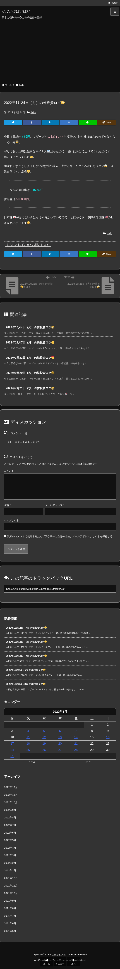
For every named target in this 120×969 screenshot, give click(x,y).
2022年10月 (11, 802)
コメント (9, 470)
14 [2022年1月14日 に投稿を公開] (76, 737)
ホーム (8, 85)
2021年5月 (10, 931)
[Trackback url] (60, 589)
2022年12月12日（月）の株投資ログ (26, 656)
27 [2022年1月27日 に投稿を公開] (60, 750)
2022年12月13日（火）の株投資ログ (26, 641)
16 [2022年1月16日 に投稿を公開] (108, 737)
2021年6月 (10, 923)
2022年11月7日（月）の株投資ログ (30, 342)
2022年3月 (10, 855)
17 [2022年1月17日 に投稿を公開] (12, 743)
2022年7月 (10, 825)
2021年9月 (10, 900)
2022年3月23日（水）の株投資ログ (30, 357)
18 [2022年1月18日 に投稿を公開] (28, 743)
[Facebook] (32, 122)
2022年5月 (10, 840)
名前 (7, 505)
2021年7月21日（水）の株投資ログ (30, 388)
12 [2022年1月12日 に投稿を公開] (44, 737)
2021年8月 (10, 908)
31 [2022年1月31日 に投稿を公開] (12, 756)
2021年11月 (11, 885)
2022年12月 (11, 787)
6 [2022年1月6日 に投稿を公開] (60, 731)
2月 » (88, 761)
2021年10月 (11, 893)
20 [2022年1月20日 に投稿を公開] (60, 743)
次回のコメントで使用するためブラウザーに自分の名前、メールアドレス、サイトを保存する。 (61, 536)
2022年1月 (10, 870)
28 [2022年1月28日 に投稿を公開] (76, 750)
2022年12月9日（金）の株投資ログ (25, 670)
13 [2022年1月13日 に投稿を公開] (60, 737)
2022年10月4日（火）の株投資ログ (30, 327)
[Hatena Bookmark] (69, 122)
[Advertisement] (60, 52)
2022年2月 (10, 862)
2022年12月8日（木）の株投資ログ (25, 684)
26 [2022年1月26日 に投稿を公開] (44, 750)
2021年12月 (11, 878)
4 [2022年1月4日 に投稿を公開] (28, 731)
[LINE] (88, 122)
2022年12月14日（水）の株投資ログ (26, 627)
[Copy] (106, 122)
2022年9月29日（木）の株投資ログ (30, 372)
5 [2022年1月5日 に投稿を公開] (44, 731)
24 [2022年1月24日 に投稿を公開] (12, 750)
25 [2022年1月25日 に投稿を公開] (28, 750)
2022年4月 (10, 847)
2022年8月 (10, 817)
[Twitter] (13, 122)
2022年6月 (10, 832)
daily (21, 85)
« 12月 (32, 761)
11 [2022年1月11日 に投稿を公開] (28, 737)
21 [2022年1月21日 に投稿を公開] (76, 743)
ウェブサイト (11, 520)
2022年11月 (11, 794)
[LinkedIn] (50, 122)
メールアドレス (54, 505)
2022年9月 (10, 810)
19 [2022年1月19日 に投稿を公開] (44, 743)
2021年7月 (10, 915)
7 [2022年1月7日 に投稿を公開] (76, 731)
